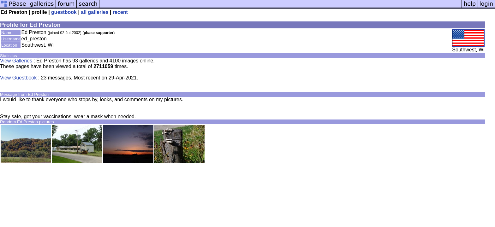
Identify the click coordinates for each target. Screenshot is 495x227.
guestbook (64, 12)
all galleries (94, 12)
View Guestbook (18, 77)
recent (120, 12)
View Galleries (16, 60)
